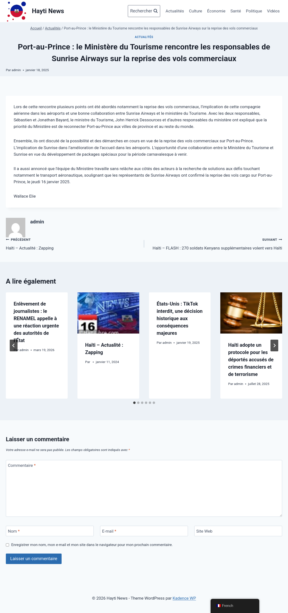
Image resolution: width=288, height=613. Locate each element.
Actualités (175, 11)
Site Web (204, 531)
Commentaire (22, 465)
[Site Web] (238, 531)
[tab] (134, 403)
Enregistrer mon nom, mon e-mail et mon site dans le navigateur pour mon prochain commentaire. (92, 545)
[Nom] (50, 531)
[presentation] (108, 313)
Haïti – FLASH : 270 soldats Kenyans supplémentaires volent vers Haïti (215, 243)
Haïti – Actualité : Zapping (73, 243)
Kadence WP (184, 598)
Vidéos (273, 11)
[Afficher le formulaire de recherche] (144, 11)
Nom (14, 531)
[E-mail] (144, 531)
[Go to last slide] (14, 345)
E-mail (109, 531)
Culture (195, 11)
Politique (254, 11)
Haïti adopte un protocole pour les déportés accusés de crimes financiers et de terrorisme (250, 359)
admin (16, 70)
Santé (235, 11)
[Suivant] (274, 345)
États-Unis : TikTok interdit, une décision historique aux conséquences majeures (180, 318)
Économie (216, 11)
